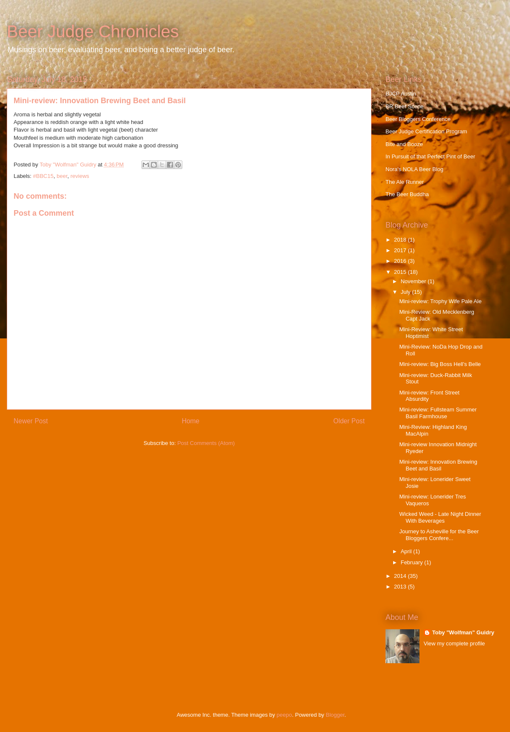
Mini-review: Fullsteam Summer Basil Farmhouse (437, 412)
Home (191, 421)
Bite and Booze (404, 144)
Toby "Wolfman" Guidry (463, 632)
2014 (401, 576)
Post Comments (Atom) (206, 443)
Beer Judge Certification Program (426, 131)
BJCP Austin (400, 93)
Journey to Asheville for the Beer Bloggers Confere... (439, 534)
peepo (284, 715)
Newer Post (31, 421)
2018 (401, 239)
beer (62, 176)
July (406, 292)
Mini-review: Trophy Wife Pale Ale (440, 301)
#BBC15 (43, 176)
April (407, 551)
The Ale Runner (404, 182)
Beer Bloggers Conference (417, 119)
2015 (401, 272)
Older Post (349, 421)
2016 (401, 261)
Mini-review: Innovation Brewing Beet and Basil (438, 465)
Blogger (335, 715)
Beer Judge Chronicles (93, 31)
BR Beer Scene (404, 106)
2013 (401, 586)
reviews (80, 176)
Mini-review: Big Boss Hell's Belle (440, 364)
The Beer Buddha (407, 194)
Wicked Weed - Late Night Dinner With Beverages (440, 517)
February (413, 562)
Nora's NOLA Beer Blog (414, 169)
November (414, 281)
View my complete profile (454, 643)
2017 (401, 250)
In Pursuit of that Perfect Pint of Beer (430, 156)
